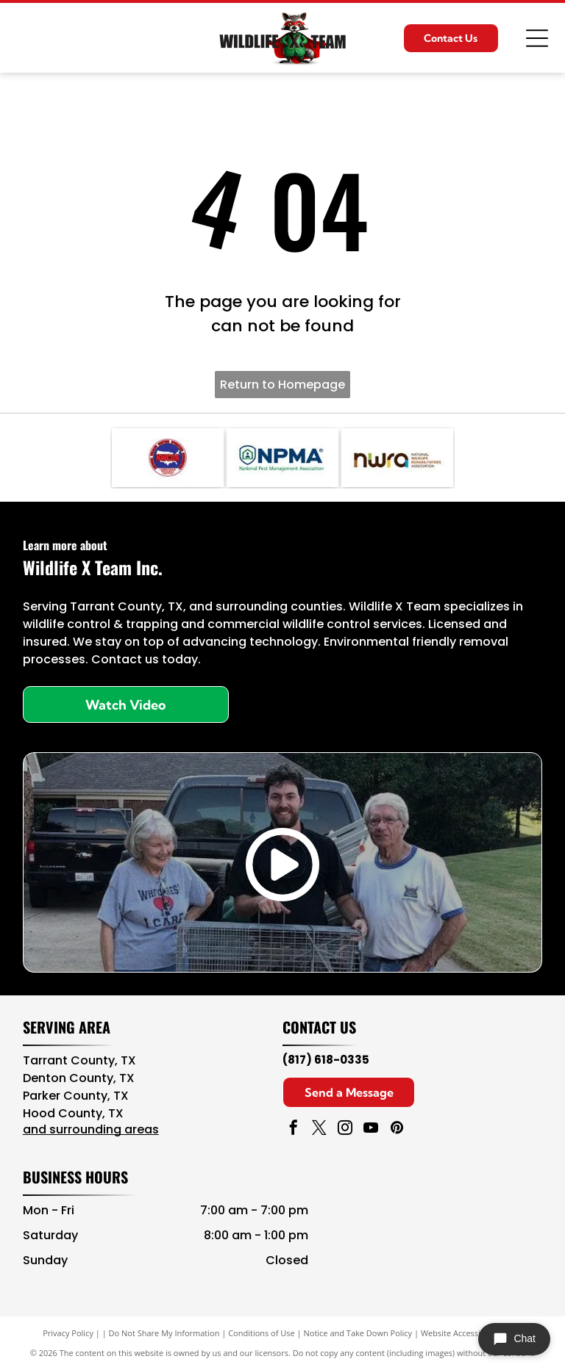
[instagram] (345, 1129)
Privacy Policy (68, 1332)
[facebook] (293, 1129)
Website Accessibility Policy (471, 1332)
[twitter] (319, 1129)
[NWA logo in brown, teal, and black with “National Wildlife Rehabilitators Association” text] (397, 457)
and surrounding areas (91, 1129)
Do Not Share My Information (164, 1332)
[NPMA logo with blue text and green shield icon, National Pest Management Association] (282, 457)
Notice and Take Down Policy (358, 1332)
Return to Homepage (282, 384)
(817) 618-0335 (325, 1059)
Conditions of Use (261, 1332)
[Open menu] (537, 38)
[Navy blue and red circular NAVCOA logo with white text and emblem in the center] (168, 457)
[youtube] (371, 1129)
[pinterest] (396, 1129)
